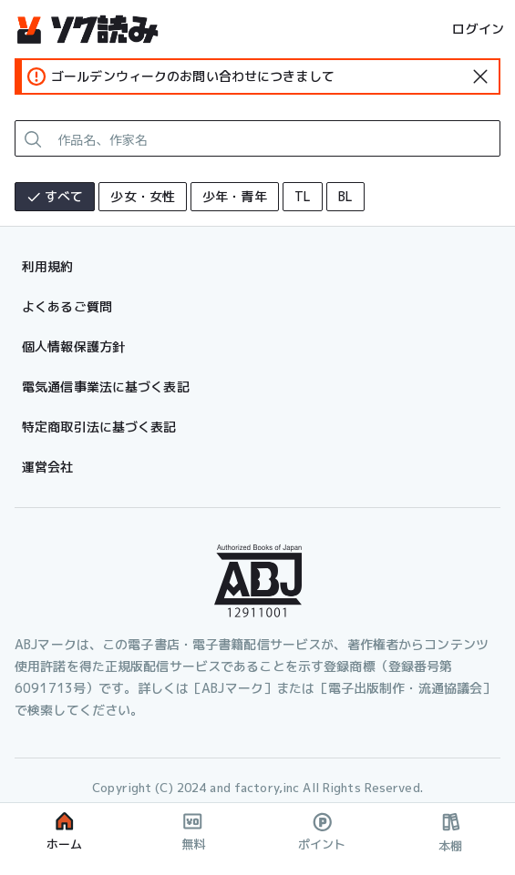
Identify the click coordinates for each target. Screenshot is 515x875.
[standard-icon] (480, 76)
